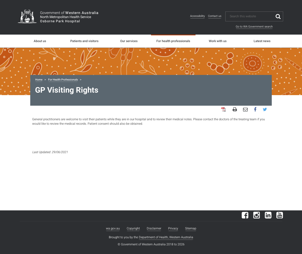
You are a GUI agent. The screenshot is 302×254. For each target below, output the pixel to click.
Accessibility (197, 16)
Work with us (217, 41)
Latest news (262, 41)
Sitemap (190, 228)
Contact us (214, 16)
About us (40, 41)
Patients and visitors (84, 41)
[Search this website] (251, 16)
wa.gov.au (113, 228)
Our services (129, 41)
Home (38, 80)
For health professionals (173, 41)
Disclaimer (154, 228)
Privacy (173, 228)
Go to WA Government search (254, 27)
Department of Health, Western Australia (166, 237)
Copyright (133, 228)
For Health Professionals (63, 80)
